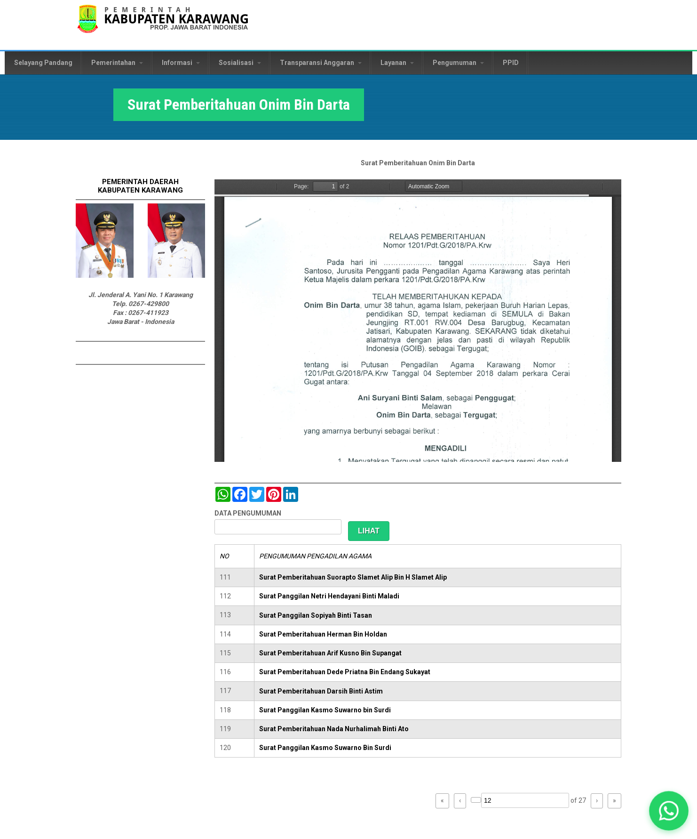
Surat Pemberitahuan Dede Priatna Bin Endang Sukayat (344, 672)
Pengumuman (458, 62)
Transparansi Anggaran (321, 62)
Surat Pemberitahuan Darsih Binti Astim (321, 691)
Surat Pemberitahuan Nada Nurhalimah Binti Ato (334, 729)
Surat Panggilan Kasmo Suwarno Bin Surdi (325, 747)
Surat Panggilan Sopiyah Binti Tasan (315, 615)
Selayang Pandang (43, 62)
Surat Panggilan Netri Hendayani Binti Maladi (329, 596)
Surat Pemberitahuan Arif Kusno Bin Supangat (330, 653)
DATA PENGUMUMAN (247, 513)
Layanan (397, 62)
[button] (669, 811)
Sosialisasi (240, 62)
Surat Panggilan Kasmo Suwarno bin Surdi (325, 710)
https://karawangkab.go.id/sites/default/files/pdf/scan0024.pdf (417, 320)
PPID (511, 62)
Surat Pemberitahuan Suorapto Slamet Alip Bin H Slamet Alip (353, 577)
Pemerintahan (117, 62)
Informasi (181, 62)
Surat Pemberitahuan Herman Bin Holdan (323, 634)
